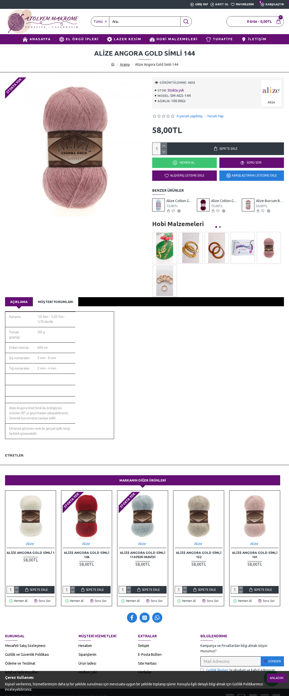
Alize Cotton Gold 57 (225, 201)
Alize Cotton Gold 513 (180, 201)
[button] (216, 227)
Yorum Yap (215, 116)
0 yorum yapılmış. (190, 116)
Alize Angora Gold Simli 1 (31, 546)
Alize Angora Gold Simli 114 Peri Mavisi (142, 548)
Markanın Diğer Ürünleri (142, 474)
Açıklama (19, 301)
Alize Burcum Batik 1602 (270, 201)
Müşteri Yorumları (55, 301)
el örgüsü (71, 448)
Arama (125, 64)
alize (31, 448)
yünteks (137, 448)
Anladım (276, 678)
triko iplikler (92, 448)
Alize (30, 537)
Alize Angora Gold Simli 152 (198, 548)
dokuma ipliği (116, 448)
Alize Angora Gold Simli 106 (86, 548)
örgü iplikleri (50, 448)
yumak (153, 448)
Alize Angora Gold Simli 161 (254, 548)
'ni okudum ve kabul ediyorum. (238, 664)
